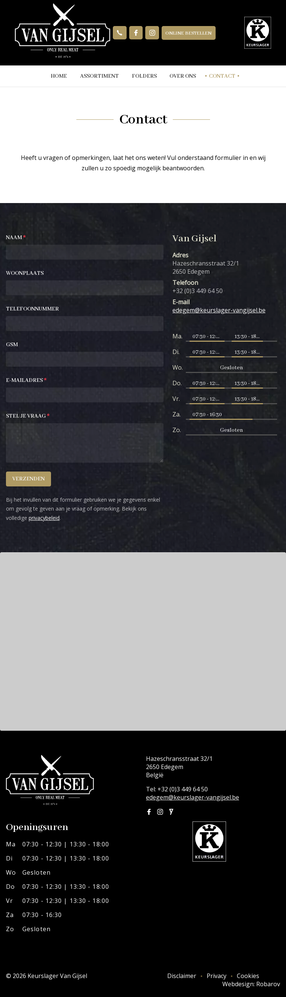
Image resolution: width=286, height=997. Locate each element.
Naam (16, 237)
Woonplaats (25, 273)
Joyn (171, 812)
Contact (223, 76)
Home (58, 76)
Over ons (183, 76)
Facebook (136, 33)
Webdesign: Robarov (251, 984)
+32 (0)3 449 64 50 (120, 33)
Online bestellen (189, 33)
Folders (144, 76)
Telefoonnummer (32, 309)
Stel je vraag (28, 416)
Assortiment (99, 76)
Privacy (216, 976)
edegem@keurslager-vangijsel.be (192, 797)
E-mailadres (26, 380)
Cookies (248, 976)
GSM (12, 344)
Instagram (152, 33)
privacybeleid (44, 517)
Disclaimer (181, 976)
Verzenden (28, 479)
